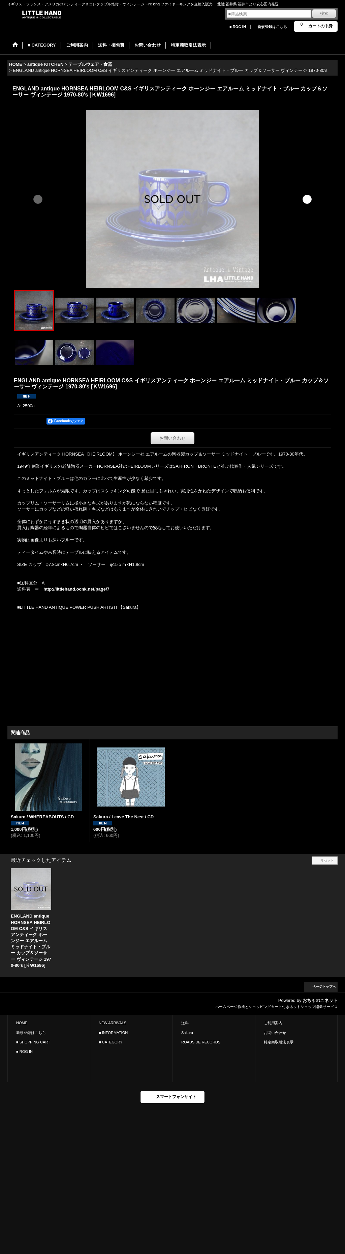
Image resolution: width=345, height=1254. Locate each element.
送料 (185, 1023)
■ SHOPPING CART (33, 1042)
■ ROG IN (237, 27)
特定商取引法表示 (278, 1042)
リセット (327, 860)
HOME (21, 1023)
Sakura (187, 1033)
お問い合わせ (172, 438)
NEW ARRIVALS (112, 1023)
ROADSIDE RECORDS (200, 1042)
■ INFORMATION (113, 1033)
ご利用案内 (273, 1023)
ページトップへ (324, 986)
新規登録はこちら (272, 27)
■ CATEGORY (111, 1042)
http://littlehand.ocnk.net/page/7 (76, 589)
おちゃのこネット (320, 1000)
